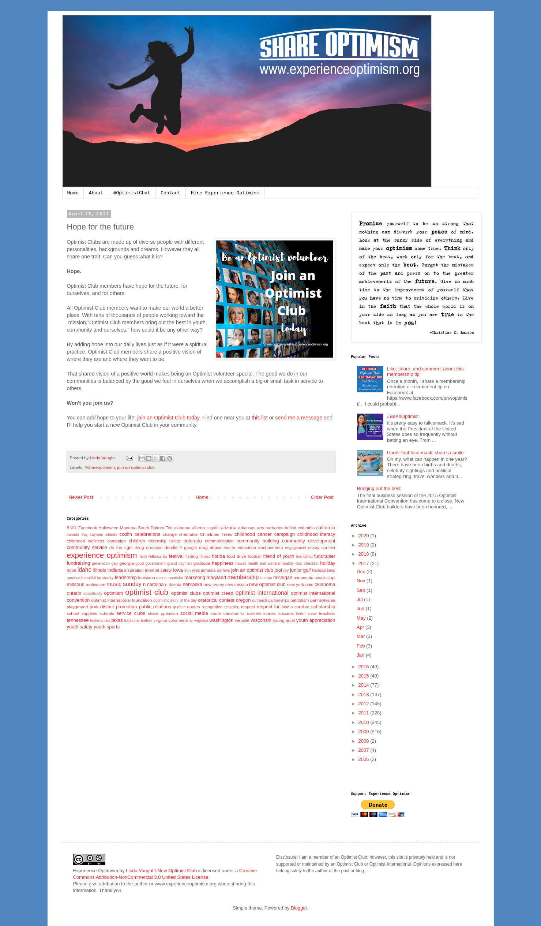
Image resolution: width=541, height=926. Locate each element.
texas (117, 620)
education (246, 547)
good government (150, 563)
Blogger (299, 908)
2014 (364, 685)
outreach (259, 600)
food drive (236, 556)
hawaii (240, 563)
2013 (364, 694)
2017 (364, 563)
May (362, 618)
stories (269, 613)
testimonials (100, 621)
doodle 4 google (181, 547)
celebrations (147, 534)
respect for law (273, 606)
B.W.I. (72, 528)
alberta (198, 527)
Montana (128, 527)
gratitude (202, 563)
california (325, 527)
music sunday (123, 584)
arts (260, 527)
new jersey (214, 584)
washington (222, 620)
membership (243, 577)
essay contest (321, 547)
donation (154, 547)
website (242, 620)
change (170, 534)
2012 (364, 703)
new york (295, 584)
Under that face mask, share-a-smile (425, 452)
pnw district (102, 606)
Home (73, 193)
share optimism (163, 613)
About (96, 193)
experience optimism (102, 555)
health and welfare (264, 563)
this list (260, 418)
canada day (77, 535)
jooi (278, 570)
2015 (364, 676)
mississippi (325, 577)
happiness (222, 563)
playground (77, 606)
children (137, 541)
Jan (361, 655)
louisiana (146, 577)
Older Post (322, 497)
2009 (364, 731)
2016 (364, 666)
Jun (361, 608)
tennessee (78, 620)
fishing (191, 556)
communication (219, 540)
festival (176, 556)
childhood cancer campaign (264, 534)
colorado (193, 541)
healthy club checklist (300, 563)
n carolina (153, 584)
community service (87, 547)
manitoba (175, 578)
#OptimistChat (131, 193)
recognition (212, 606)
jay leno (223, 570)
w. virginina (198, 621)
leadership (126, 577)
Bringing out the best (379, 488)
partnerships (278, 600)
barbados (274, 527)
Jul (360, 599)
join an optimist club (136, 467)
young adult (284, 620)
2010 (364, 722)
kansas (319, 570)
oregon (243, 600)
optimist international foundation (121, 600)
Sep (362, 590)
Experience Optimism (96, 870)
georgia (126, 563)
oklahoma (325, 584)
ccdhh (125, 534)
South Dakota (151, 527)
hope (71, 570)
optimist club (146, 592)
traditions (131, 621)
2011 (364, 713)
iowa (178, 570)
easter (229, 547)
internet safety (158, 570)
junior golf (300, 570)
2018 (364, 554)
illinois (99, 570)
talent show (306, 614)
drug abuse (210, 547)
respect (248, 606)
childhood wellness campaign (96, 540)
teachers (327, 613)
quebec (179, 607)
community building (258, 541)
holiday (327, 563)
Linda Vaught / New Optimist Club (161, 870)
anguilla (212, 528)
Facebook (87, 527)
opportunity (92, 593)
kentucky (105, 577)
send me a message (298, 418)
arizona (229, 527)
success (286, 613)
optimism (113, 593)
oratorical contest (216, 600)
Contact (171, 193)
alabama (182, 527)
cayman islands (103, 535)
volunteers (178, 620)
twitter (146, 620)
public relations (155, 606)
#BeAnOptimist (403, 416)
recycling (231, 607)
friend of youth (278, 556)
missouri (75, 584)
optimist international (261, 593)
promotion (126, 606)
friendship (304, 557)
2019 (364, 545)
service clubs (131, 613)
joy (286, 570)
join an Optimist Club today (168, 418)
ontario (74, 593)
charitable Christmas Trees (205, 534)
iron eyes (192, 570)
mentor (266, 578)
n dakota (173, 584)
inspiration (134, 570)
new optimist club (267, 584)
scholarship (323, 606)
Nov (362, 580)
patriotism (299, 600)
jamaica (208, 570)
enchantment (270, 547)
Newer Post (81, 497)
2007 (364, 750)
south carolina (224, 613)
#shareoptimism (99, 467)
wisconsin (261, 620)
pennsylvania (322, 600)
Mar (361, 636)
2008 (364, 741)
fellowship (158, 556)
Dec (362, 571)
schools (106, 613)
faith (143, 557)
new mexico (236, 584)
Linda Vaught (103, 457)
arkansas (246, 527)
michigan (282, 577)
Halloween (108, 527)
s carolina (299, 606)
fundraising (78, 563)
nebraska (192, 584)
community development (308, 541)
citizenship (157, 541)
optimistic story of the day (175, 600)
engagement (295, 548)
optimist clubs (186, 593)
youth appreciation (315, 620)
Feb (361, 646)
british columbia (300, 527)
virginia (160, 620)
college (175, 541)
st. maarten (251, 614)
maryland (216, 577)
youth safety (80, 627)
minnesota (303, 577)
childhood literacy (316, 534)
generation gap (105, 563)
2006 (364, 759)
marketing (194, 577)
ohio (309, 584)
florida (218, 556)
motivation (95, 584)
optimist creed (218, 593)
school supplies (82, 613)
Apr (361, 627)
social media (194, 613)
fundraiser (324, 556)
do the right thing (126, 547)
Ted (169, 527)
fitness (204, 557)
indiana (115, 570)
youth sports (107, 627)
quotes (193, 606)
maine (161, 578)
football (255, 556)
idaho (84, 570)
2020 (364, 535)
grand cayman (179, 563)
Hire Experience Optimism (225, 193)
